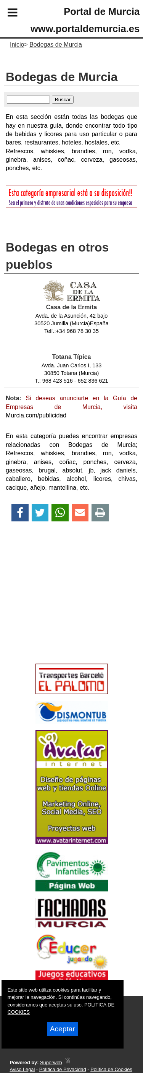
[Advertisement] (60, 606)
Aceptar (62, 1029)
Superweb (51, 1062)
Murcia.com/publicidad (36, 415)
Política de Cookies (111, 1069)
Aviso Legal (22, 1069)
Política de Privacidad (62, 1069)
